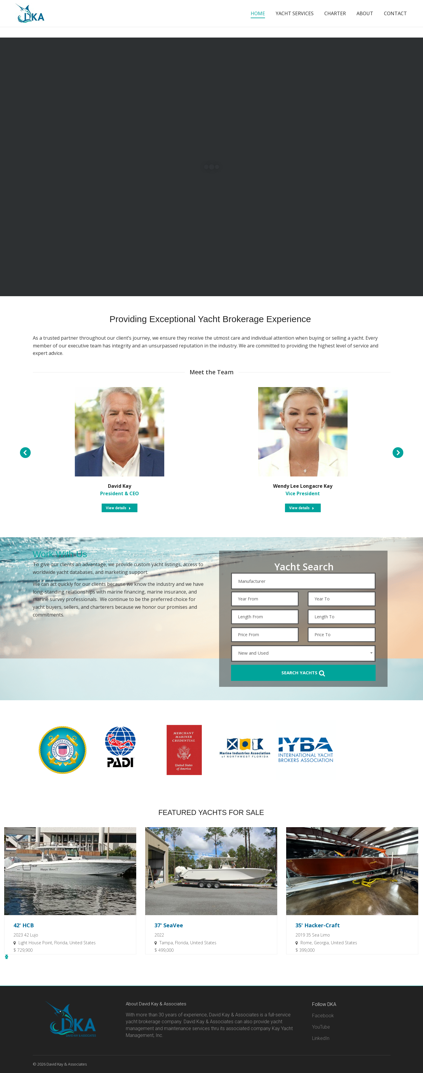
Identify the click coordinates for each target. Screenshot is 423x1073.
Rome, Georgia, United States (328, 942)
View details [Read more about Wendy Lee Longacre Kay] (301, 508)
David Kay (119, 486)
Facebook (323, 1015)
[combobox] (303, 581)
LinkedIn (320, 1038)
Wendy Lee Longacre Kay (302, 486)
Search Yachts (303, 673)
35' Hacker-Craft (317, 925)
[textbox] (304, 581)
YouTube (321, 1027)
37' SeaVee (168, 925)
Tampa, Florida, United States (187, 942)
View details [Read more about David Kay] (118, 508)
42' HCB (23, 925)
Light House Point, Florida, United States (57, 942)
